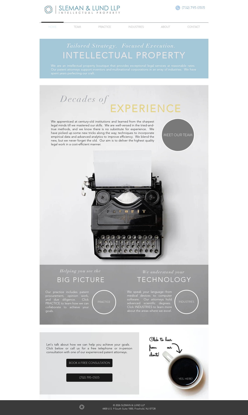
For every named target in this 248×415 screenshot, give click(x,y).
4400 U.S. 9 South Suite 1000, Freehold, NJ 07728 (129, 408)
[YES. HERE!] (186, 379)
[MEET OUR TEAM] (178, 135)
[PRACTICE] (104, 302)
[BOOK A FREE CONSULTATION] (89, 363)
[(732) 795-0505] (193, 7)
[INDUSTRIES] (186, 302)
